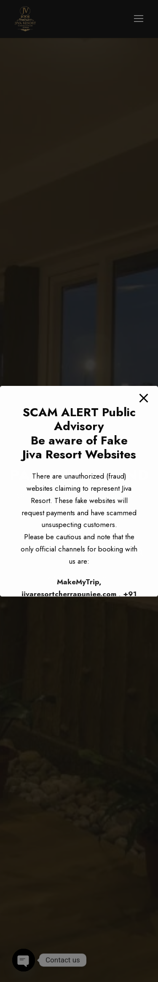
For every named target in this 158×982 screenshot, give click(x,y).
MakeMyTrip (78, 582)
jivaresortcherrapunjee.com (68, 594)
